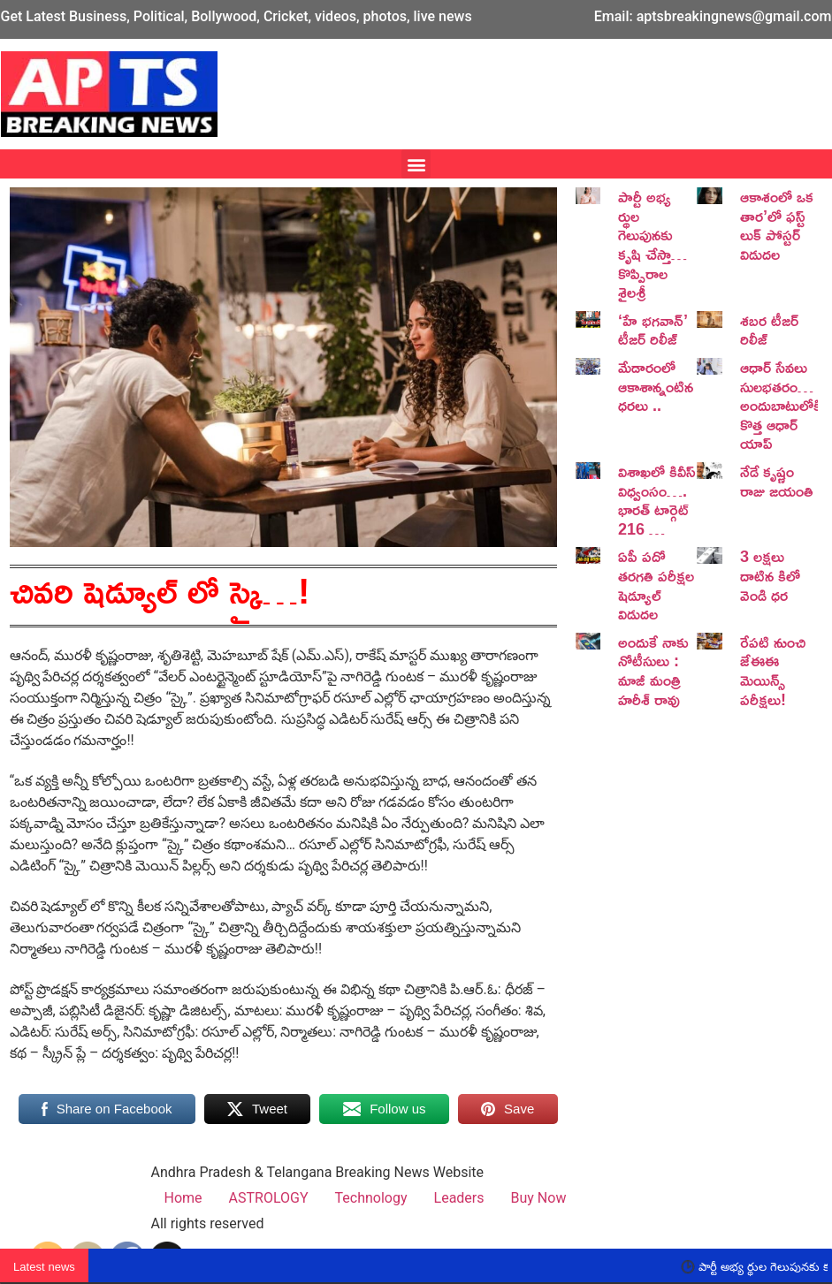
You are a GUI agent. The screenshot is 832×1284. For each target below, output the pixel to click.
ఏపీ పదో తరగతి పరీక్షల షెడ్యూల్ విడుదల (656, 584)
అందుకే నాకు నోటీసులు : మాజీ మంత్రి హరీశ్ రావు (653, 670)
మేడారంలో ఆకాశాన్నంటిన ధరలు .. (655, 386)
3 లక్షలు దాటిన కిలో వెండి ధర (770, 575)
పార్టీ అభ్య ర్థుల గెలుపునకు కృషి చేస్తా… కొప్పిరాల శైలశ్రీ (652, 244)
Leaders (459, 1197)
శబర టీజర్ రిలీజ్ (769, 329)
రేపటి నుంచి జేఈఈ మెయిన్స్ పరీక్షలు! (772, 670)
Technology (371, 1197)
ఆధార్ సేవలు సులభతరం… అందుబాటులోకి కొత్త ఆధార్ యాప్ (780, 405)
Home (183, 1197)
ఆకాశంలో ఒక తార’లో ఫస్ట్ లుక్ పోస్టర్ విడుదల (776, 225)
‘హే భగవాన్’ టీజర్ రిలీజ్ (653, 329)
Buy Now (539, 1197)
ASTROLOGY (269, 1197)
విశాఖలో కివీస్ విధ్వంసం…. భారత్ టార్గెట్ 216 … (657, 499)
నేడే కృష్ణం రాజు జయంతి (776, 480)
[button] (416, 164)
